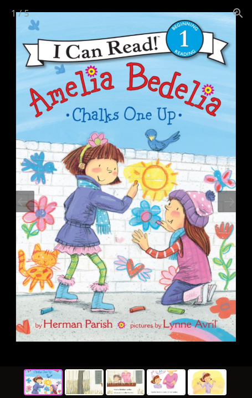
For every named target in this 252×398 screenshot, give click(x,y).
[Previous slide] (22, 201)
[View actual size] (238, 13)
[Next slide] (229, 201)
